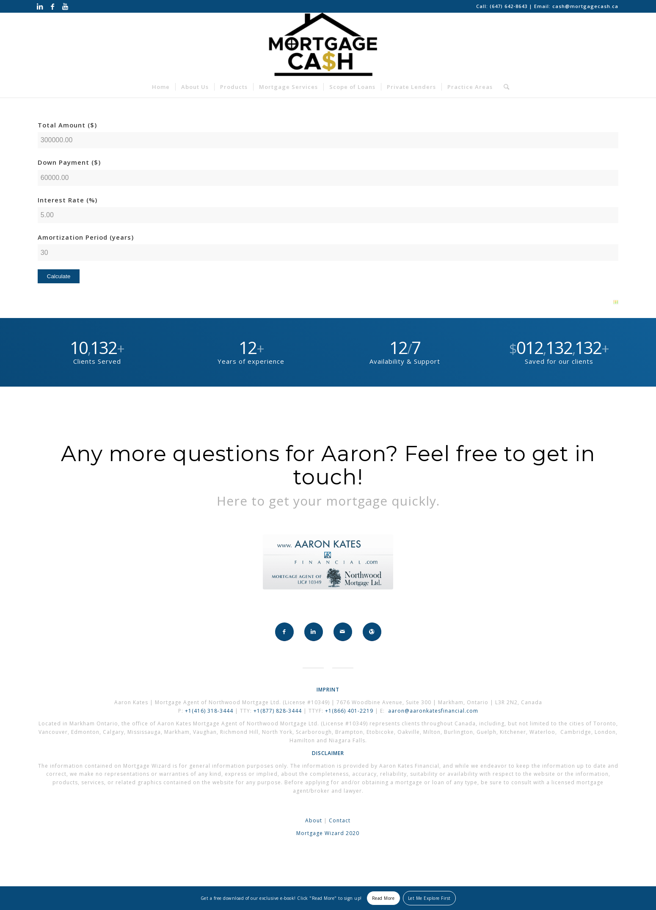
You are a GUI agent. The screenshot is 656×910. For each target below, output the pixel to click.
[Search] (504, 86)
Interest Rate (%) (67, 200)
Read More (383, 898)
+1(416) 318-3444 (209, 710)
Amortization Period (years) (86, 237)
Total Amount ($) (67, 125)
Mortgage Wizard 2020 (327, 833)
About (313, 820)
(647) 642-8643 (509, 6)
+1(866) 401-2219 (349, 710)
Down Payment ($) (69, 162)
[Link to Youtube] (65, 6)
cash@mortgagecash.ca (585, 6)
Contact (339, 820)
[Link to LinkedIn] (40, 6)
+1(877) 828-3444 (278, 710)
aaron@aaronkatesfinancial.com (433, 710)
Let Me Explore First (429, 898)
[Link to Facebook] (53, 6)
